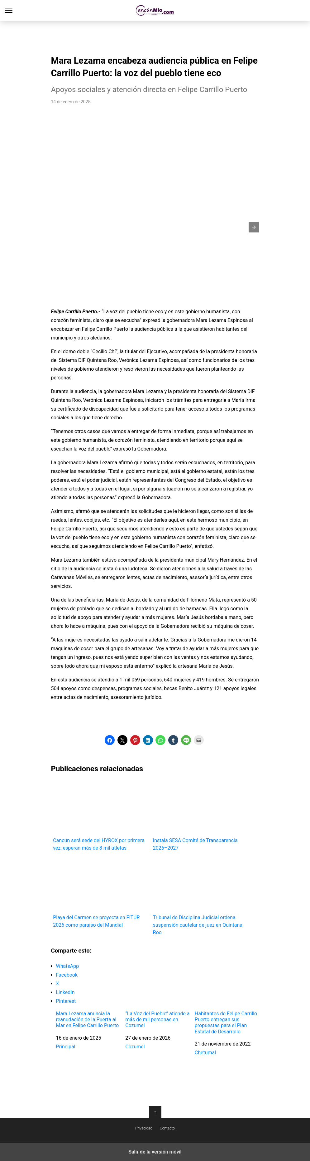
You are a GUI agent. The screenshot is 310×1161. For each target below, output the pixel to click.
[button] (254, 227)
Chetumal (205, 1053)
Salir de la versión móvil (155, 1152)
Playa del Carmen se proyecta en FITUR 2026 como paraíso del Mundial (101, 893)
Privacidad (143, 1128)
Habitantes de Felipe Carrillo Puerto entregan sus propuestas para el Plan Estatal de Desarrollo (226, 1023)
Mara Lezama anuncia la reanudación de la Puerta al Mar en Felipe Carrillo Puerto (87, 1019)
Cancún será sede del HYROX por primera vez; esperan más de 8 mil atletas (101, 816)
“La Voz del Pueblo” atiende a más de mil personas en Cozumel (157, 1019)
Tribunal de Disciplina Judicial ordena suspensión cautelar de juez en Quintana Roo (201, 896)
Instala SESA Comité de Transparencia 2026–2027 (201, 816)
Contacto (167, 1128)
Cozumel (135, 1047)
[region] (155, 36)
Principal (65, 1047)
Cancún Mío (155, 10)
